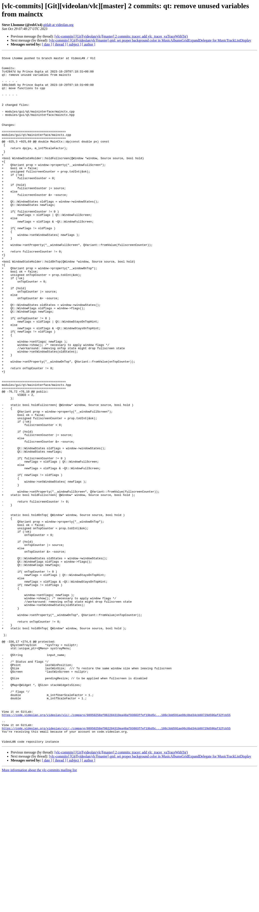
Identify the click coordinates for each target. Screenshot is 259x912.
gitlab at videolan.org (58, 25)
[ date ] (47, 44)
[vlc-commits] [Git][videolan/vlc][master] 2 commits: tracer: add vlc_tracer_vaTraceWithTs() (121, 36)
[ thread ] (59, 44)
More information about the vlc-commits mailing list (39, 908)
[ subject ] (74, 44)
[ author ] (88, 44)
